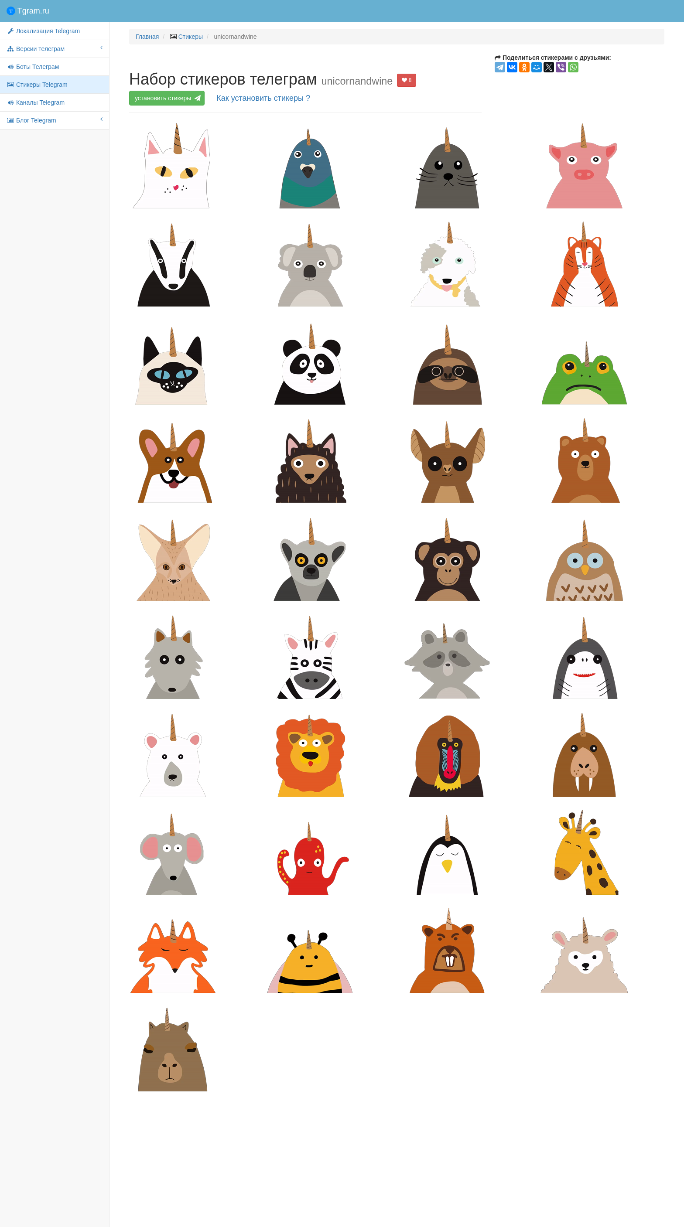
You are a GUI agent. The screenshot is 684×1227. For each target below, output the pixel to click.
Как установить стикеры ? (263, 98)
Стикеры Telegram (37, 84)
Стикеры (190, 36)
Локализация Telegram (43, 30)
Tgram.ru (28, 11)
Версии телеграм (55, 48)
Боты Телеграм (33, 66)
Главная (147, 36)
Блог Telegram (55, 120)
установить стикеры (167, 98)
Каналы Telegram (36, 102)
